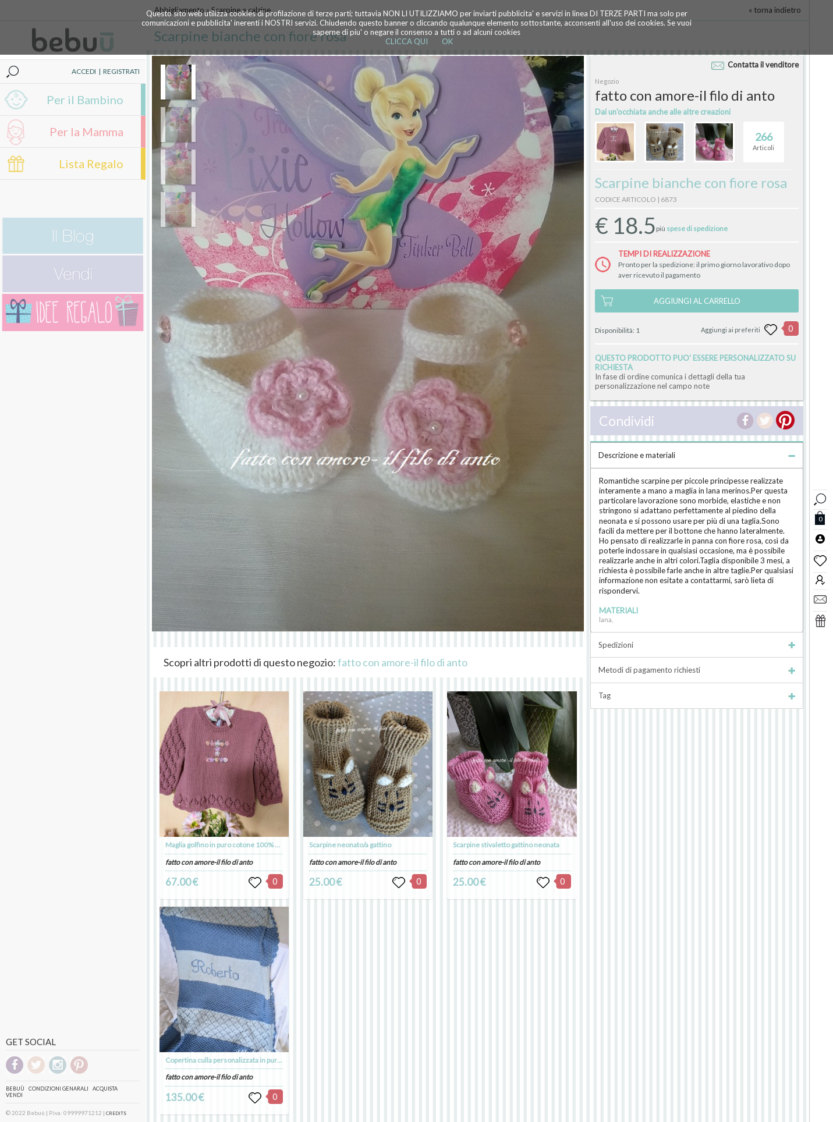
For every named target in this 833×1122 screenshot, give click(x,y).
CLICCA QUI (406, 41)
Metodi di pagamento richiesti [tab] (696, 669)
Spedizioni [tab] (696, 644)
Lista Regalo (91, 164)
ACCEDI (84, 71)
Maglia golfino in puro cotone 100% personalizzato (243, 844)
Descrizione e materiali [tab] (696, 455)
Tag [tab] (696, 695)
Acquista (105, 1088)
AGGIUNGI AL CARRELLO (697, 301)
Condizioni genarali (58, 1088)
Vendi (14, 1095)
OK (447, 41)
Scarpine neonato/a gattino (350, 844)
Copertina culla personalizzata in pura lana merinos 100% (253, 1060)
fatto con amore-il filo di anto (402, 662)
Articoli (763, 137)
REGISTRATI (121, 71)
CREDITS (116, 1113)
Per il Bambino (85, 99)
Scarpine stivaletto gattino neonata (506, 844)
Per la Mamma (86, 132)
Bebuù (15, 1088)
